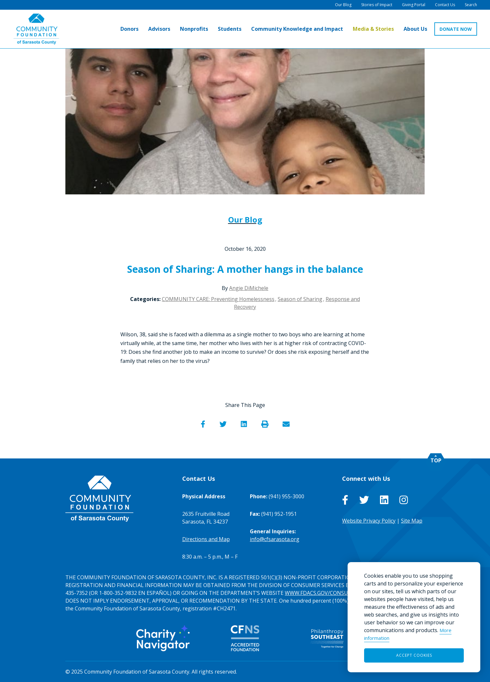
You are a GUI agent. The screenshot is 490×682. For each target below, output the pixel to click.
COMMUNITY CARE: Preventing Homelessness (218, 299)
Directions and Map (206, 539)
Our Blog (245, 219)
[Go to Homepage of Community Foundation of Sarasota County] (36, 29)
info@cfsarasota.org (274, 539)
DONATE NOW (456, 29)
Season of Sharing (300, 299)
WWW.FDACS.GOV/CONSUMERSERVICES (333, 592)
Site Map (411, 520)
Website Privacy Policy (368, 520)
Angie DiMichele (248, 288)
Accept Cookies (414, 655)
